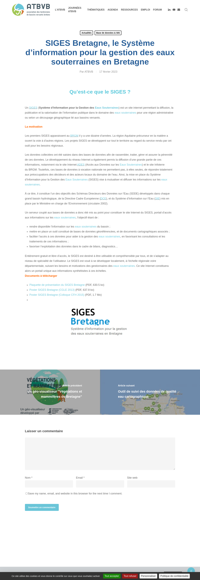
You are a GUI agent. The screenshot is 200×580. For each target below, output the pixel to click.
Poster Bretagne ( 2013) (52, 289)
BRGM (74, 135)
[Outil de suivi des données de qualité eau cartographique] (150, 392)
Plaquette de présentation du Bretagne (57, 284)
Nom (28, 477)
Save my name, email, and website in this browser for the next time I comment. (75, 493)
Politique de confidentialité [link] (174, 576)
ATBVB (88, 71)
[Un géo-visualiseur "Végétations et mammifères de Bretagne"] (50, 392)
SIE (157, 198)
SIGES (33, 107)
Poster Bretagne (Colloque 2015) (56, 294)
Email (80, 477)
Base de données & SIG (108, 33)
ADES (81, 164)
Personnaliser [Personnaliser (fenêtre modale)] (148, 576)
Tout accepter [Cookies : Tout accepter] (112, 576)
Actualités (86, 33)
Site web (132, 477)
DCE (103, 198)
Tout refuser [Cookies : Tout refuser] (130, 576)
